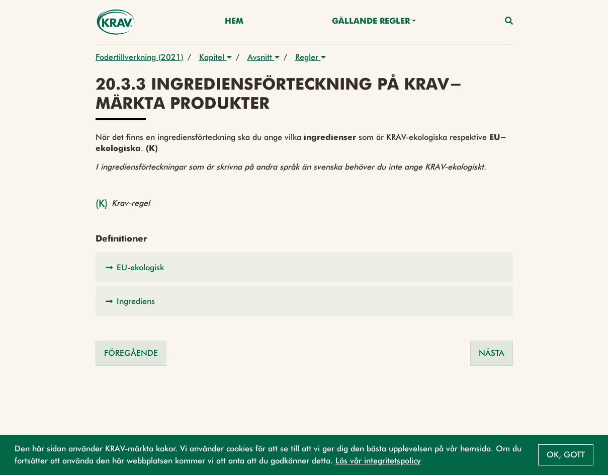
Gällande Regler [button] (371, 22)
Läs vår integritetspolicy (378, 460)
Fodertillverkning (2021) (140, 57)
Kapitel (215, 57)
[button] (304, 267)
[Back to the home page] (116, 22)
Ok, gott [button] (566, 454)
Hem (234, 22)
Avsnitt (263, 57)
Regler (310, 57)
